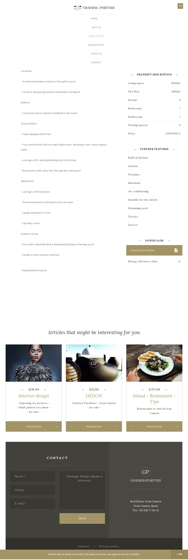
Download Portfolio (143, 254)
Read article (33, 430)
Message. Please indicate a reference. (85, 477)
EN (179, 6)
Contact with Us (140, 67)
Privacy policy (109, 546)
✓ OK (179, 554)
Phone (19, 489)
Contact (96, 62)
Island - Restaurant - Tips (154, 403)
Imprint (83, 546)
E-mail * (20, 503)
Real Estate (96, 36)
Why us (96, 27)
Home (94, 18)
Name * (20, 475)
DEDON (94, 400)
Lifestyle (96, 53)
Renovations (96, 45)
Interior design (34, 400)
